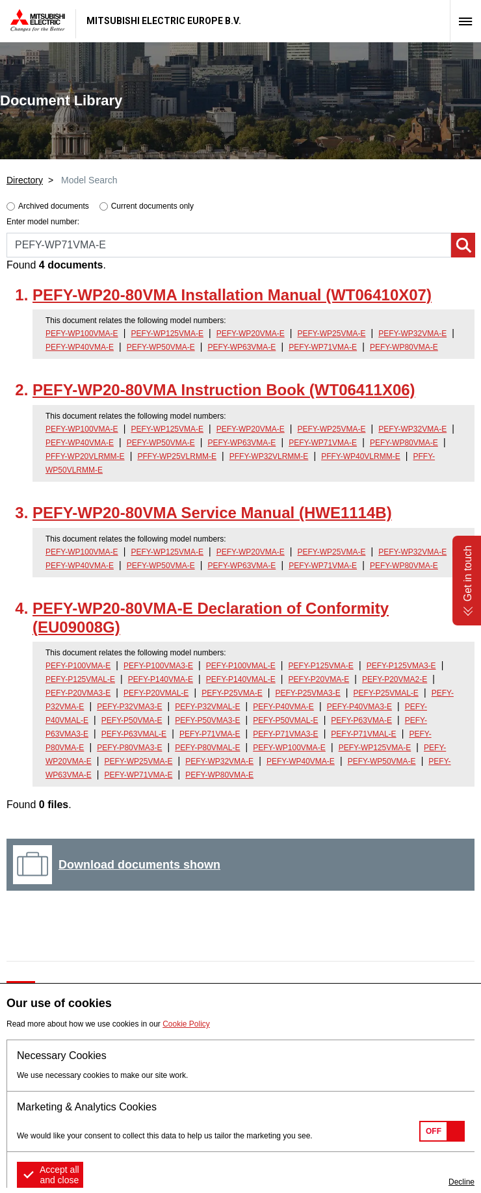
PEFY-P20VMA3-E (78, 693)
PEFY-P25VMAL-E (386, 693)
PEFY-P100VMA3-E (158, 665)
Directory (24, 180)
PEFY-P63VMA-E (361, 720)
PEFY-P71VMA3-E (285, 734)
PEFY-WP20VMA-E (250, 333)
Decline (461, 1181)
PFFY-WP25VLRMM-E (176, 456)
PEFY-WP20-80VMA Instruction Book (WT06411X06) (223, 390)
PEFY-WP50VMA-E (161, 347)
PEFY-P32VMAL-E (207, 706)
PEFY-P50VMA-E (131, 720)
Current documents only (152, 206)
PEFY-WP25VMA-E (332, 333)
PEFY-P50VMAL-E (285, 720)
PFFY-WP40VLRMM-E (360, 456)
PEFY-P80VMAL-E (207, 747)
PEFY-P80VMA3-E (129, 747)
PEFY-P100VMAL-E (241, 665)
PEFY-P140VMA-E (160, 679)
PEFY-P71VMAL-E (363, 734)
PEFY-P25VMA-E (232, 693)
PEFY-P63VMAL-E (133, 734)
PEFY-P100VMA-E (78, 665)
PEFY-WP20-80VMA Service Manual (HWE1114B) (212, 512)
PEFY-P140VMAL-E (241, 679)
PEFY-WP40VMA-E (80, 347)
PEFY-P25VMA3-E (308, 693)
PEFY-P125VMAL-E (80, 679)
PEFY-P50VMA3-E (207, 720)
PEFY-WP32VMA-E (412, 333)
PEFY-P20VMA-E (319, 679)
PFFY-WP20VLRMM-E (85, 456)
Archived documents (53, 206)
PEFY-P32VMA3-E (129, 706)
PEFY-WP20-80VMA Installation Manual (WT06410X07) (232, 295)
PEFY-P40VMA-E (283, 706)
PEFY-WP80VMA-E (404, 347)
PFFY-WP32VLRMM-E (269, 456)
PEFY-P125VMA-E (321, 665)
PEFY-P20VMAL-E (156, 693)
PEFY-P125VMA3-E (401, 665)
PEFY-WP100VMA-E (82, 333)
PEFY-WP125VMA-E (167, 333)
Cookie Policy (186, 1024)
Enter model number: (42, 221)
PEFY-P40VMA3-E (359, 706)
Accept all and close (59, 1174)
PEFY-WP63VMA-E (241, 347)
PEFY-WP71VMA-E (323, 347)
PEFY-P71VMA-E (209, 734)
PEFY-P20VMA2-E (394, 679)
